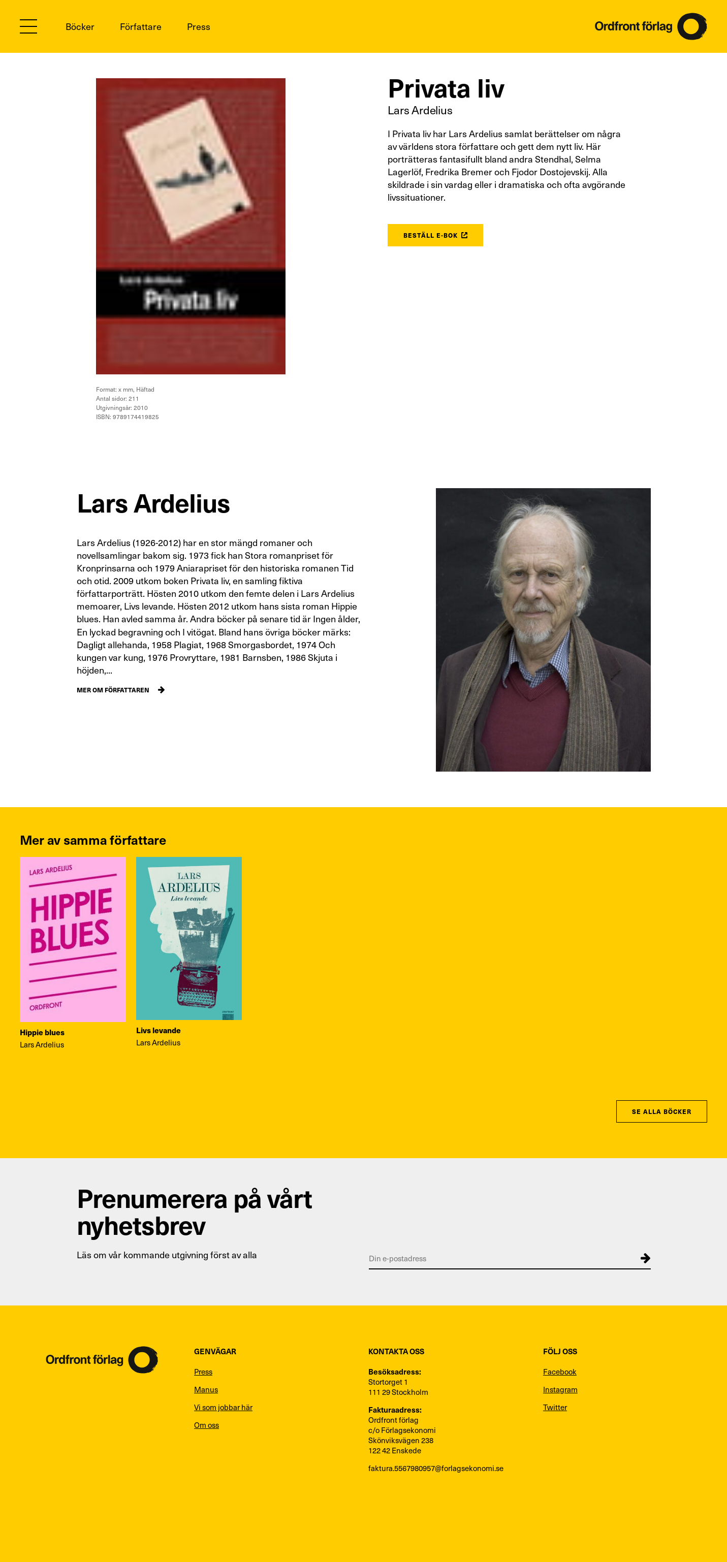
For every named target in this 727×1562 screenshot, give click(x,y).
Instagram (560, 1389)
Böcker (80, 26)
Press (198, 26)
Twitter (555, 1407)
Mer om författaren (113, 689)
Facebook (560, 1371)
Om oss (206, 1425)
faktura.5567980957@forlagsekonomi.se (435, 1468)
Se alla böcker (661, 1111)
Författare (141, 26)
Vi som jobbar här (223, 1407)
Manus (206, 1389)
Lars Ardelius (420, 109)
